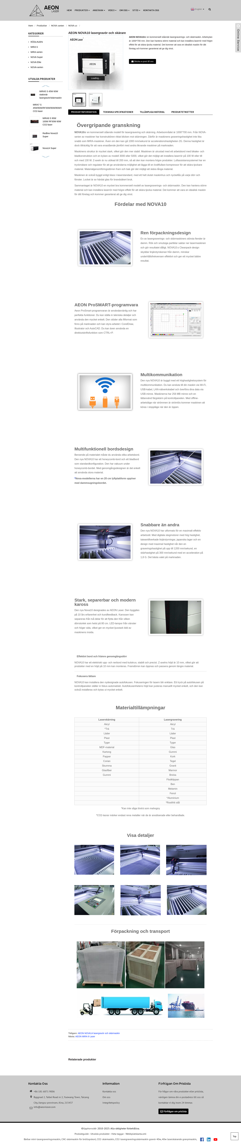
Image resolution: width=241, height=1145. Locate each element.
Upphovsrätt (89, 1128)
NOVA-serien (57, 25)
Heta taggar (117, 1133)
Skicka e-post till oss (144, 61)
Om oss (124, 10)
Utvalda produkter (100, 1133)
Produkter (82, 10)
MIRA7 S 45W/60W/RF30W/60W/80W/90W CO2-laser (49, 107)
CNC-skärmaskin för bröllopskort (78, 1139)
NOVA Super (37, 57)
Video (112, 10)
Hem (69, 10)
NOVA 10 (72, 25)
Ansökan (99, 10)
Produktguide (82, 1133)
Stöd (136, 10)
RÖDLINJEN (37, 42)
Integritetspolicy (111, 1102)
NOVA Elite (36, 62)
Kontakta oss (151, 10)
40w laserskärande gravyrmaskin (179, 1139)
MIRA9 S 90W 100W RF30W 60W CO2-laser (52, 121)
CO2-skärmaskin (105, 1139)
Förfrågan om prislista (175, 1111)
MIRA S (34, 47)
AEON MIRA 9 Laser (85, 1036)
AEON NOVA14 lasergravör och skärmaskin (99, 1033)
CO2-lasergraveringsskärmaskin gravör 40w (138, 1139)
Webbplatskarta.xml (136, 1133)
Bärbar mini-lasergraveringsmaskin (42, 1139)
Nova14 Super (49, 148)
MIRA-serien (37, 52)
